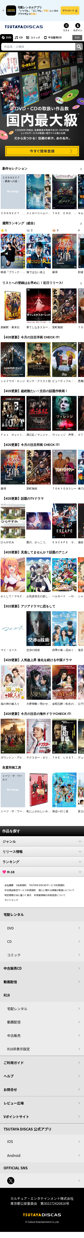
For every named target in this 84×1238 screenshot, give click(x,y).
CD (21, 37)
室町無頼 (57, 327)
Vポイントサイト (16, 1116)
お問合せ (10, 1089)
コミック (35, 37)
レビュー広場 (14, 1103)
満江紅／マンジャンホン (41, 434)
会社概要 (8, 885)
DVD (8, 37)
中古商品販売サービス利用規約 (20, 890)
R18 (77, 37)
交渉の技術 (33, 650)
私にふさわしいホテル (39, 811)
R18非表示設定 (18, 1048)
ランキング (42, 862)
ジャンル (42, 841)
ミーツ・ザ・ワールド (14, 811)
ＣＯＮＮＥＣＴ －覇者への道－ (21, 213)
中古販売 (14, 1035)
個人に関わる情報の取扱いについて (56, 890)
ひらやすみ (7, 542)
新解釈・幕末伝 (10, 327)
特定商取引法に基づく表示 (17, 895)
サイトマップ (11, 900)
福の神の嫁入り (10, 703)
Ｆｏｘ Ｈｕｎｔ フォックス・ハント (25, 434)
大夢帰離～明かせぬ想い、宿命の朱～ (49, 703)
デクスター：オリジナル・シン (45, 757)
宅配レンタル (17, 1008)
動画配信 (10, 981)
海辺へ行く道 (60, 811)
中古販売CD (55, 37)
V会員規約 (21, 885)
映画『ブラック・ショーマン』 (19, 272)
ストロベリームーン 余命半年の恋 (47, 213)
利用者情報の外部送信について (49, 895)
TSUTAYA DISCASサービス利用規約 (47, 885)
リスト (66, 30)
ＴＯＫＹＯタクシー (64, 488)
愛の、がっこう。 (37, 542)
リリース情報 (42, 852)
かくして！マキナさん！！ (17, 596)
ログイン (77, 30)
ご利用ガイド (14, 1062)
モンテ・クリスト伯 (38, 381)
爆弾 (55, 272)
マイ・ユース (9, 650)
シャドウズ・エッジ (13, 381)
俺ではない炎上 (35, 272)
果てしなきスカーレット (41, 327)
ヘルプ (9, 1076)
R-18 (42, 872)
